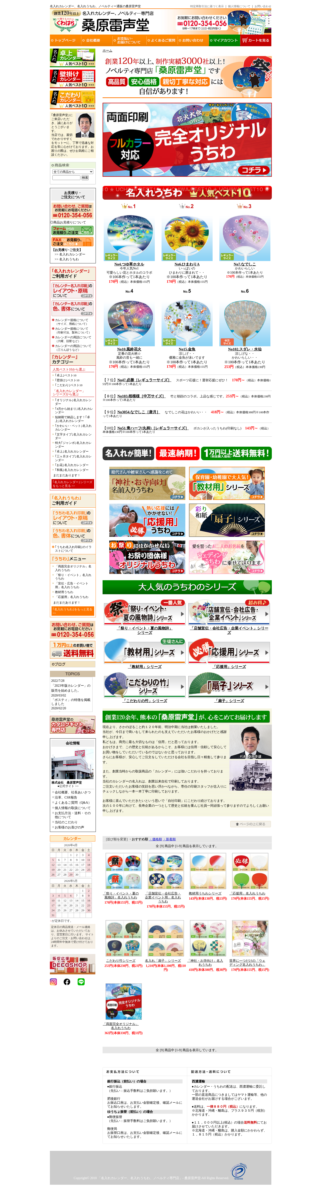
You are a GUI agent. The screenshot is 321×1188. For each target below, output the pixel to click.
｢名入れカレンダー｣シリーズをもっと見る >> (72, 484)
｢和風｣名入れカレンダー (72, 470)
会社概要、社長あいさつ (73, 792)
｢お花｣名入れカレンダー (72, 465)
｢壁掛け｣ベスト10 (67, 380)
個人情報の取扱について (73, 808)
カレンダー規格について (72, 321)
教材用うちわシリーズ (205, 893)
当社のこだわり (66, 822)
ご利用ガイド (71, 274)
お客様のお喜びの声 (69, 827)
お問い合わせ (263, 6)
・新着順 (169, 839)
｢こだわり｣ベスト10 (69, 385)
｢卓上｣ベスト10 (65, 375)
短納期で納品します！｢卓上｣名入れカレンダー (72, 419)
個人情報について (239, 6)
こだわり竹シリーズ (120, 960)
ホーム (107, 50)
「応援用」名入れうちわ (71, 597)
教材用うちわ (64, 592)
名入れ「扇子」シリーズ (163, 960)
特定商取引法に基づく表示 (207, 6)
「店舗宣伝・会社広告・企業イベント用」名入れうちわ (163, 897)
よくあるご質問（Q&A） (73, 802)
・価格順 (155, 839)
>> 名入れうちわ (67, 259)
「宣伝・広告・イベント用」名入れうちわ (71, 585)
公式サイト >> (69, 786)
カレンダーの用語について (73, 339)
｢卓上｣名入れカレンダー (72, 451)
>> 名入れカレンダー (70, 254)
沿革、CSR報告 (66, 797)
